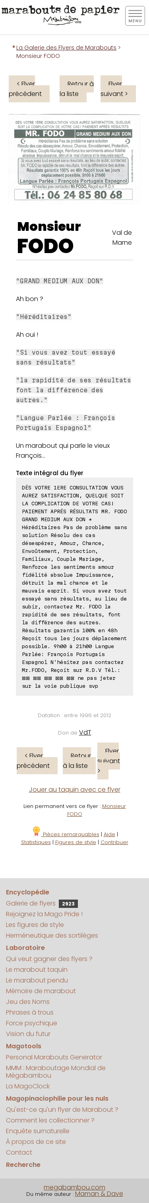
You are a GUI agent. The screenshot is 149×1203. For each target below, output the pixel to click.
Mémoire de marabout (41, 991)
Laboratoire (25, 947)
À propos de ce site (36, 1141)
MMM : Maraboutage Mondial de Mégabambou (56, 1071)
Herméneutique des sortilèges (52, 935)
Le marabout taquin (37, 969)
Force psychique (31, 1023)
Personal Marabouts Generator (54, 1057)
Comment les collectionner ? (50, 1120)
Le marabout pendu (37, 980)
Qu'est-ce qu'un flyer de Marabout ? (62, 1109)
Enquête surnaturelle (38, 1131)
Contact (19, 1152)
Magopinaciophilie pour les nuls (57, 1098)
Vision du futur (28, 1033)
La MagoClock (28, 1086)
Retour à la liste (77, 88)
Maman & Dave (99, 1193)
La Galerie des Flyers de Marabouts (66, 48)
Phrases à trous (30, 1012)
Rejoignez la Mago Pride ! (44, 914)
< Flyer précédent (25, 88)
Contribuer (114, 842)
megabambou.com (74, 1187)
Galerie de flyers (42, 903)
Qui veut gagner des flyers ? (49, 958)
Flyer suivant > (114, 88)
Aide (109, 834)
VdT (85, 732)
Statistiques (36, 842)
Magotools (23, 1046)
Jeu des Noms (28, 1001)
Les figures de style (35, 924)
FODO (45, 246)
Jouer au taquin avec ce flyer (74, 789)
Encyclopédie (27, 892)
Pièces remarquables (65, 834)
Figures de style (75, 842)
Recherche (23, 1164)
